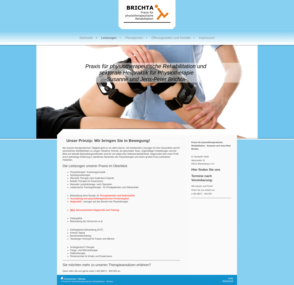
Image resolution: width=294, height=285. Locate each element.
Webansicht (228, 281)
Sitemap (81, 278)
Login (230, 278)
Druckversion (68, 278)
